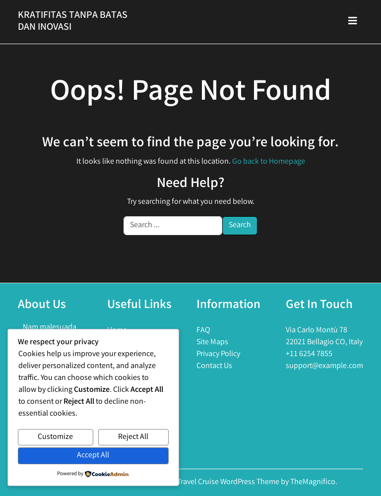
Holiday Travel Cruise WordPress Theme (215, 482)
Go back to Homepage (268, 162)
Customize (55, 437)
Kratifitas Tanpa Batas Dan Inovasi (72, 21)
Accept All (93, 455)
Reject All (133, 437)
